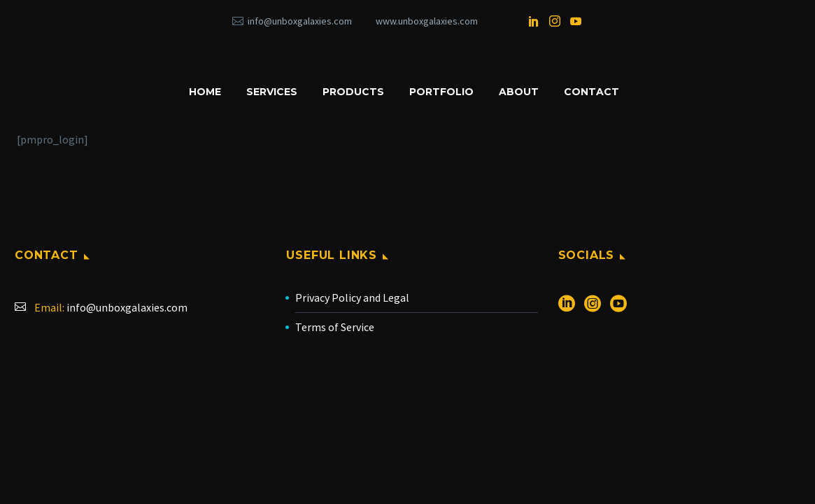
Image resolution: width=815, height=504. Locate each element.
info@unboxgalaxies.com (300, 21)
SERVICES (271, 91)
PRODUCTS (353, 91)
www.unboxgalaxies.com (427, 21)
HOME (205, 91)
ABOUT (519, 91)
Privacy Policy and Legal (352, 297)
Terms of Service (334, 327)
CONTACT (591, 91)
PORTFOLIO (441, 91)
